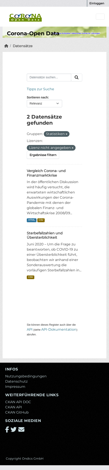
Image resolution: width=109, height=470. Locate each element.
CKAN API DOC (18, 402)
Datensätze (23, 46)
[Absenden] (76, 77)
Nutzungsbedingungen (26, 376)
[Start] (6, 46)
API (30, 329)
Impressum (15, 387)
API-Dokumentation (58, 329)
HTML (31, 220)
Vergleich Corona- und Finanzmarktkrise (46, 173)
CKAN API (13, 407)
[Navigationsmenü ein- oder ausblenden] (100, 17)
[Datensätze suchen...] (49, 77)
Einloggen (96, 3)
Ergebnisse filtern (43, 155)
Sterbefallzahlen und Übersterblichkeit (45, 235)
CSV (41, 220)
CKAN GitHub (17, 412)
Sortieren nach (37, 97)
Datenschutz (16, 381)
